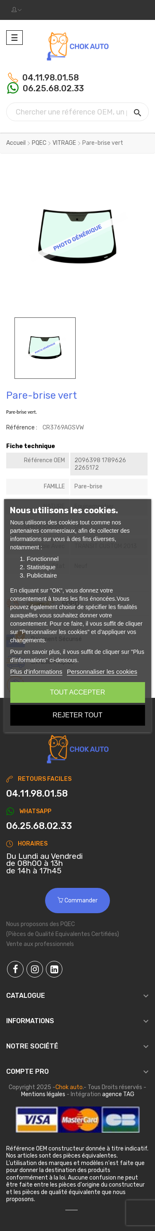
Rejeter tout (77, 715)
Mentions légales (43, 1094)
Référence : (21, 427)
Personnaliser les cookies (102, 671)
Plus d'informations (36, 671)
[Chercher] (77, 111)
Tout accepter (77, 692)
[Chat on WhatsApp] (77, 826)
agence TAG (118, 1094)
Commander (77, 900)
